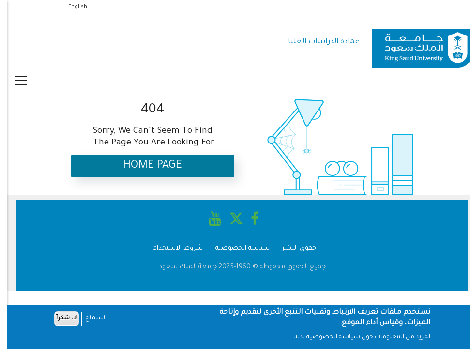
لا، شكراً (59, 320)
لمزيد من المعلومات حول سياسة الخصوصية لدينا (354, 338)
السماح (88, 320)
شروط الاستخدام (171, 248)
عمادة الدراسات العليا (316, 42)
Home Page (145, 166)
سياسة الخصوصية (235, 248)
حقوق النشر (292, 248)
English (70, 7)
